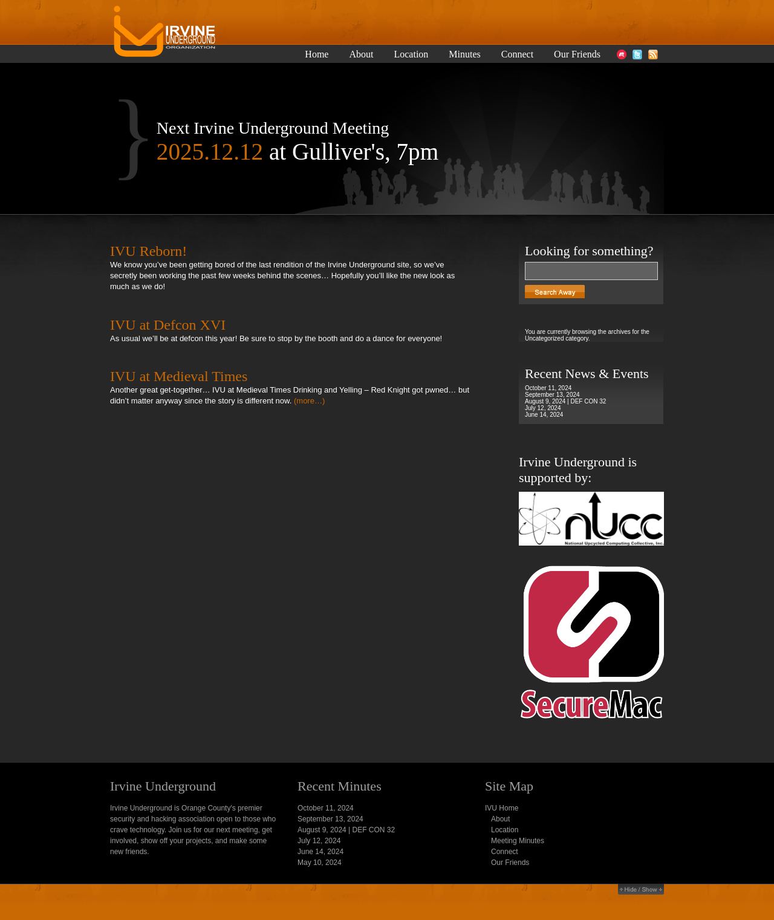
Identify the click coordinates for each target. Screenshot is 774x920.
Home (316, 54)
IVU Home (501, 808)
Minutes (464, 54)
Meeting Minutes (517, 841)
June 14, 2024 (544, 414)
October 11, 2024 (548, 388)
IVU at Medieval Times (178, 376)
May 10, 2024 (320, 862)
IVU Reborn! (148, 251)
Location (411, 54)
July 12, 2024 (543, 408)
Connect (517, 54)
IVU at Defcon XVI (168, 325)
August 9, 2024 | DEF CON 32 (565, 401)
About (361, 54)
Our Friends (577, 54)
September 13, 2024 (552, 394)
